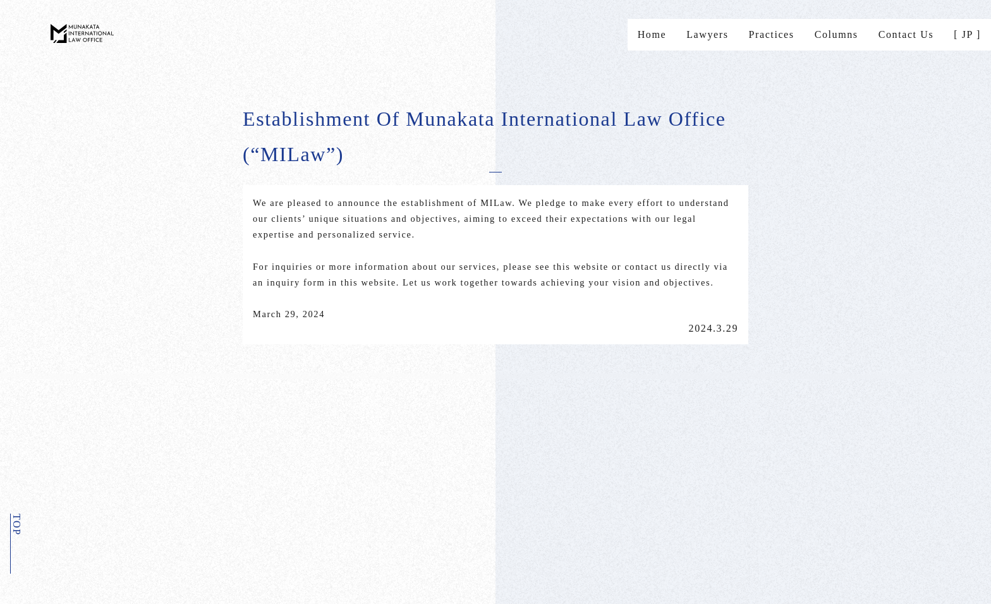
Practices (771, 34)
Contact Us (906, 34)
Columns (836, 34)
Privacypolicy (185, 484)
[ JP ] (967, 34)
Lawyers (707, 34)
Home (652, 34)
